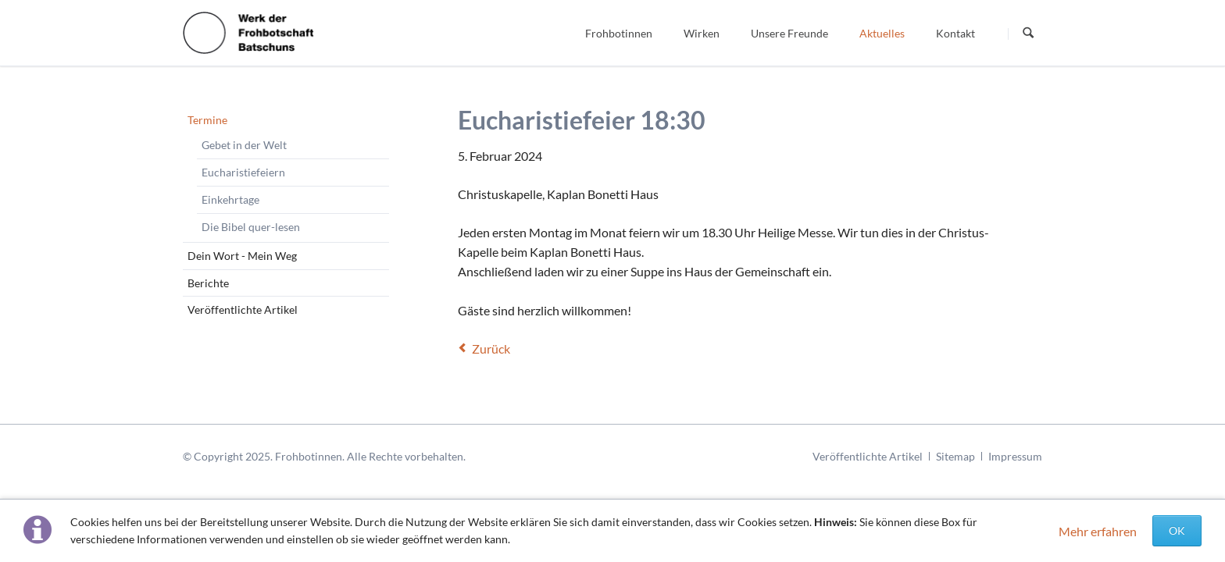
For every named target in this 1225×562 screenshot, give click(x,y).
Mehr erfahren (1098, 531)
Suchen (1028, 33)
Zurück (491, 348)
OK (1177, 530)
